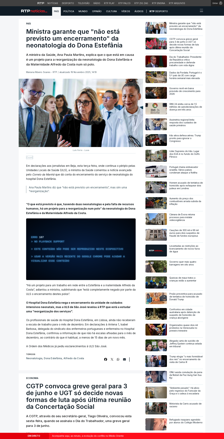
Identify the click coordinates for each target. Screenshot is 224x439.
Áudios (139, 11)
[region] (81, 249)
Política (68, 11)
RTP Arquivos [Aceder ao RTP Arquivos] (177, 3)
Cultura (111, 11)
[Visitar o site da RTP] (40, 3)
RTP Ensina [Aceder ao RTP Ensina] (158, 3)
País (56, 11)
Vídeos (125, 11)
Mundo (83, 11)
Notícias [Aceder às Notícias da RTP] (52, 3)
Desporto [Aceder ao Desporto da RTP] (68, 3)
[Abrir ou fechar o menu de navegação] (200, 10)
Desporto (158, 11)
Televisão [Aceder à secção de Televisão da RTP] (84, 3)
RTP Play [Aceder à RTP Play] (109, 3)
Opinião (97, 11)
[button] (195, 11)
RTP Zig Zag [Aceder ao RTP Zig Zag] (141, 3)
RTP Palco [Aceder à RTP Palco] (124, 3)
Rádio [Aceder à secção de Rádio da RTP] (96, 3)
